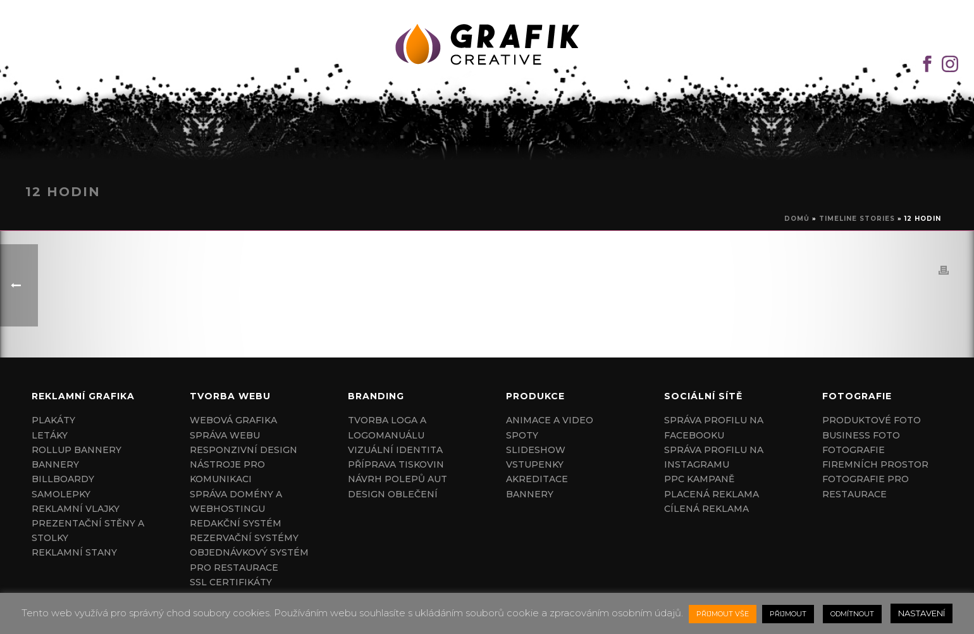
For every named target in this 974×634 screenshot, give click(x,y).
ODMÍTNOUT (852, 613)
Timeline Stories (857, 218)
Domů (797, 218)
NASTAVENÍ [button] (921, 613)
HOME (478, 142)
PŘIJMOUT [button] (788, 613)
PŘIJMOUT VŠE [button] (722, 613)
